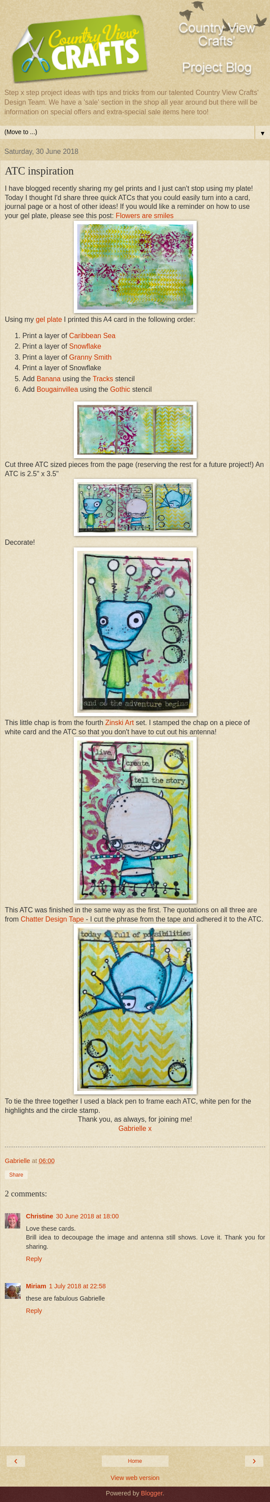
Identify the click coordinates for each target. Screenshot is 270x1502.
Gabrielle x (135, 1128)
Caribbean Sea (92, 335)
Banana (49, 379)
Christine (39, 1216)
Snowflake (85, 346)
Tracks (103, 379)
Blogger (151, 1493)
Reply (34, 1258)
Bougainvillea (57, 389)
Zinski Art (120, 722)
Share (16, 1175)
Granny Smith (90, 357)
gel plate (49, 319)
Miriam (36, 1286)
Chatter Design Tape (52, 919)
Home (135, 1461)
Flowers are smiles (145, 215)
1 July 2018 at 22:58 (77, 1286)
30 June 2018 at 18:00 (87, 1216)
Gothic (120, 389)
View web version (135, 1477)
